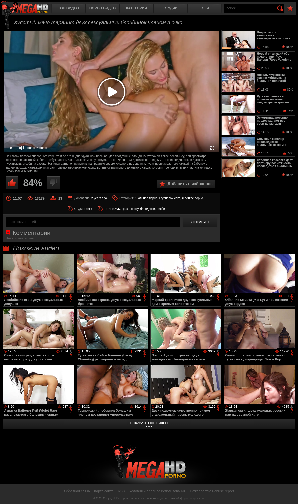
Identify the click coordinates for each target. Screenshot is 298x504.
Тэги (204, 8)
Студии (170, 8)
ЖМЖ (116, 209)
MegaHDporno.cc (29, 9)
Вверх (290, 495)
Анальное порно (146, 198)
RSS (121, 491)
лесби (161, 209)
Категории (136, 8)
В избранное (290, 8)
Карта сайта (104, 491)
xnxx (89, 209)
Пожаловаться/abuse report (212, 491)
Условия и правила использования (157, 491)
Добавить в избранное (190, 184)
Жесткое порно (192, 198)
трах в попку (130, 209)
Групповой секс (169, 198)
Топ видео (68, 8)
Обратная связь (77, 491)
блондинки (147, 209)
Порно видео (102, 8)
